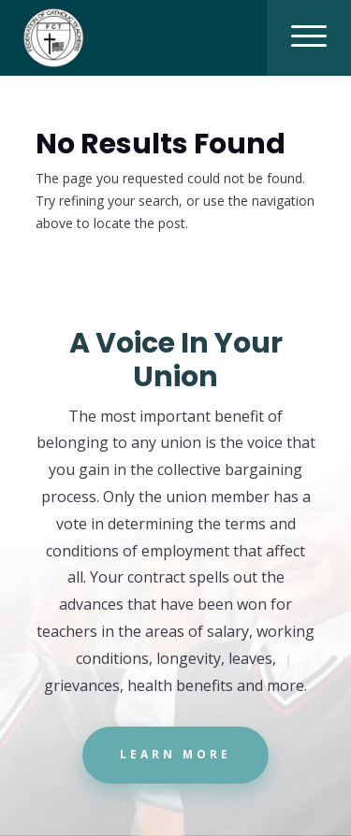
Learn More (175, 754)
